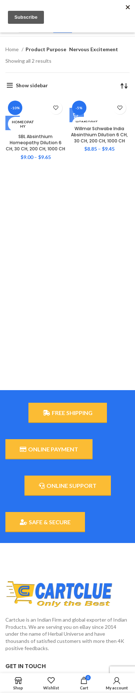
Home (12, 49)
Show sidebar (32, 85)
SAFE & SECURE (45, 522)
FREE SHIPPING (68, 413)
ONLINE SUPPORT (67, 486)
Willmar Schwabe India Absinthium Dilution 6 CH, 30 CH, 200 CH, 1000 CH (99, 134)
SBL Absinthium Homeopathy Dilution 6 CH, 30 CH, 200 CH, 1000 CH (35, 142)
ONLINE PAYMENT (49, 449)
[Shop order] (124, 85)
